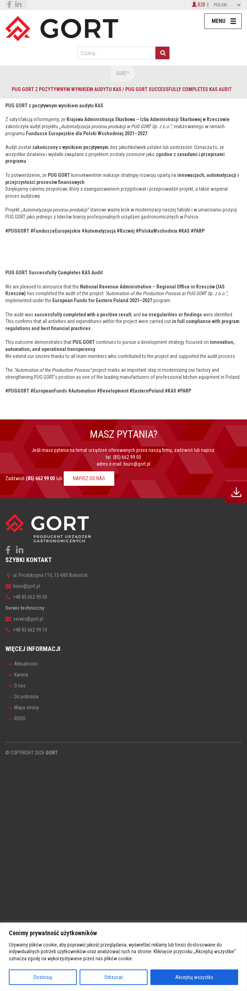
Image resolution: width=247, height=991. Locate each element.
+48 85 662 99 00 (26, 597)
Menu (218, 21)
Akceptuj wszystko (194, 977)
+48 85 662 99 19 (26, 630)
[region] (123, 957)
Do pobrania (26, 696)
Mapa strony (26, 707)
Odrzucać (113, 977)
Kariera (21, 674)
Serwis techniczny (24, 608)
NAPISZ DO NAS (89, 478)
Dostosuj (43, 977)
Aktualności (26, 664)
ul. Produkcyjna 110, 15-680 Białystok (46, 575)
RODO (19, 718)
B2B (198, 4)
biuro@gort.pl (137, 464)
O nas (19, 685)
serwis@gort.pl (24, 619)
